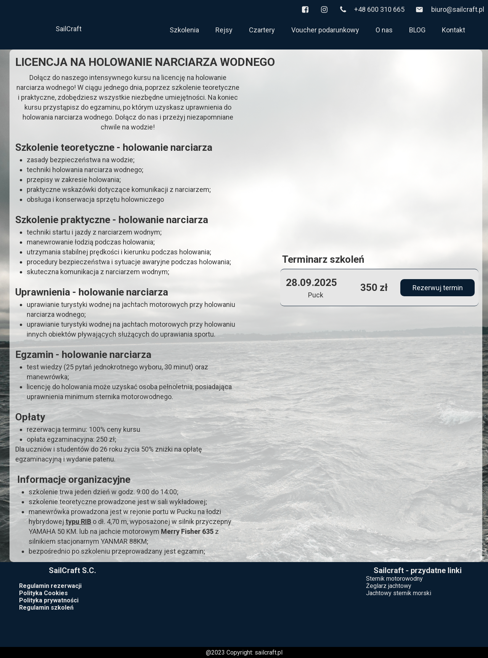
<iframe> (244, 602)
